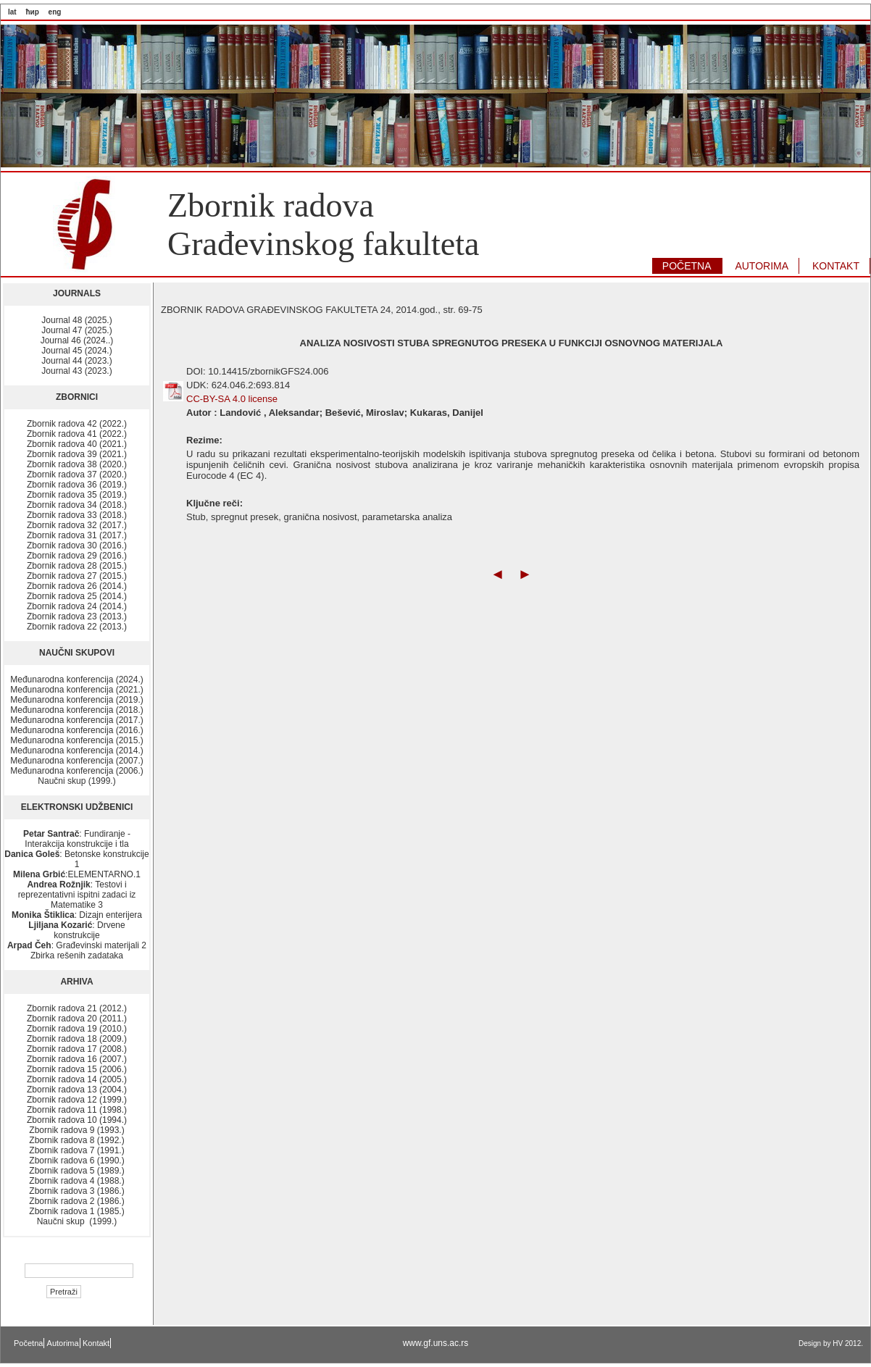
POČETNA (687, 266)
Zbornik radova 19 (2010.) (77, 1029)
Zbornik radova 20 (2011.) (77, 1018)
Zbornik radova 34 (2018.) (77, 505)
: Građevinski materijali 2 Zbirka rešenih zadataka (76, 950)
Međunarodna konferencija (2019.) (76, 700)
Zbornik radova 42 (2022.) (77, 424)
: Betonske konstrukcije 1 (76, 859)
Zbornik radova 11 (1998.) (77, 1110)
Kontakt (96, 1343)
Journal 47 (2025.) (76, 330)
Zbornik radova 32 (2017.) (77, 525)
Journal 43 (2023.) (76, 371)
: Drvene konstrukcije (76, 930)
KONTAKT (835, 266)
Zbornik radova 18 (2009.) (77, 1039)
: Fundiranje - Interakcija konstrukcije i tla (76, 839)
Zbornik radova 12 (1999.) (77, 1100)
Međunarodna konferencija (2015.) (76, 740)
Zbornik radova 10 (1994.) (77, 1120)
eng (55, 12)
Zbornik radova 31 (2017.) (77, 535)
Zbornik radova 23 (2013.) (77, 616)
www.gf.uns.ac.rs (436, 1343)
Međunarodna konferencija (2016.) (76, 730)
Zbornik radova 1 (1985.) (76, 1211)
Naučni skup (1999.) (76, 781)
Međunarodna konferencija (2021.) (76, 690)
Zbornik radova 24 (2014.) (77, 606)
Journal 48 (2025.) (76, 320)
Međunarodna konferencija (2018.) (76, 710)
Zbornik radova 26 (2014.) (77, 586)
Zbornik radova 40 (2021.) (77, 444)
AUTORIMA (761, 266)
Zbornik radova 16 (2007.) (77, 1059)
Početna (28, 1343)
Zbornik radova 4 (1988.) (76, 1181)
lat (12, 12)
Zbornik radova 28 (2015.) (77, 566)
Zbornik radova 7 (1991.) (76, 1150)
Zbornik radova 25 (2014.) (77, 596)
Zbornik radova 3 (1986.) (76, 1191)
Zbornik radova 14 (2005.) (77, 1079)
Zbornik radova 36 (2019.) (77, 485)
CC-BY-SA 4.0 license (232, 398)
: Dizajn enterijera (77, 915)
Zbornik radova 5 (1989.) (76, 1171)
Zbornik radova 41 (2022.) (77, 434)
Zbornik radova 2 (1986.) (76, 1201)
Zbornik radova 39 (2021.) (77, 454)
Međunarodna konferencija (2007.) (76, 761)
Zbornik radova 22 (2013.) (77, 627)
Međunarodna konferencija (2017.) (76, 720)
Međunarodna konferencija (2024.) (76, 679)
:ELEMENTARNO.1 (77, 874)
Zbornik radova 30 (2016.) (77, 545)
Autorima (63, 1343)
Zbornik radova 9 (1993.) (76, 1130)
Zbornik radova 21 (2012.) (77, 1008)
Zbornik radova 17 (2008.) (77, 1049)
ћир (31, 12)
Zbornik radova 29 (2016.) (77, 556)
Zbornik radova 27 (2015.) (77, 576)
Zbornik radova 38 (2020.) (77, 464)
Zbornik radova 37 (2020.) (77, 474)
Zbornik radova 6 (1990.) (76, 1160)
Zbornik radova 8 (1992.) (76, 1140)
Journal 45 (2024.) (76, 351)
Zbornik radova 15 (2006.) (77, 1069)
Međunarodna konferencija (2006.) (76, 771)
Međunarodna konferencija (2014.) (76, 750)
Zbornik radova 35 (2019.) (77, 495)
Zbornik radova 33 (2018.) (77, 515)
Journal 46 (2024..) (77, 340)
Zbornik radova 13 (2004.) (77, 1089)
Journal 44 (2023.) (76, 361)
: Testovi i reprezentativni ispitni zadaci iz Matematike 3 (77, 894)
